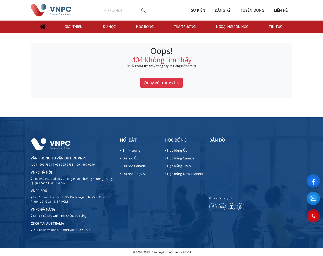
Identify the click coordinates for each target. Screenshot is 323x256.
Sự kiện (198, 10)
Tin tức (275, 26)
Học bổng (144, 26)
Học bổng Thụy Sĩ (180, 166)
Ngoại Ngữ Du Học (232, 26)
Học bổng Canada (180, 158)
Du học (109, 26)
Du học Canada (134, 166)
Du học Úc (130, 158)
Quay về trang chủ (161, 82)
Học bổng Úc (177, 150)
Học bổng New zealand (185, 174)
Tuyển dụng (252, 10)
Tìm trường (184, 26)
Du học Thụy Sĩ (134, 174)
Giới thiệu (73, 26)
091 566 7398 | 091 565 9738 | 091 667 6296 (64, 164)
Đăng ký (223, 10)
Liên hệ (281, 10)
